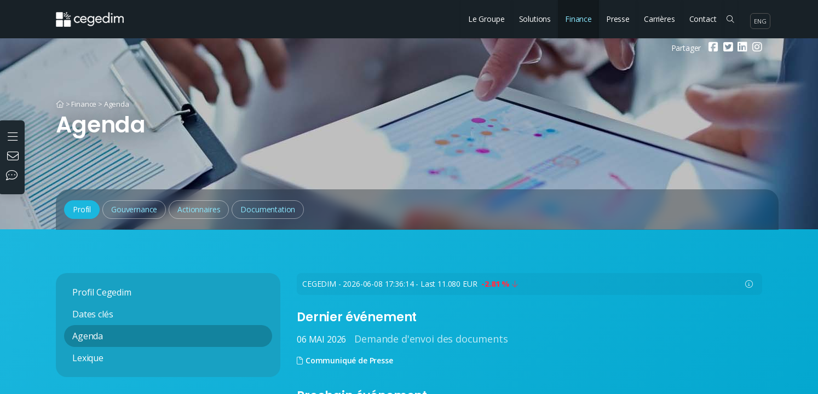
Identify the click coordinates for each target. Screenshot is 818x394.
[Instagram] (756, 48)
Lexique (87, 358)
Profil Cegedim (101, 292)
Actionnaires (198, 209)
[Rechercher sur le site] (730, 19)
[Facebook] (712, 48)
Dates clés (92, 314)
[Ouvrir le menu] (14, 135)
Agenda (116, 104)
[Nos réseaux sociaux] (14, 176)
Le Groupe (486, 19)
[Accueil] (60, 104)
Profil (82, 209)
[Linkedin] (741, 48)
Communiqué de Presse (345, 360)
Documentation (267, 209)
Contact (703, 19)
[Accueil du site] (98, 13)
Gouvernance (134, 209)
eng (760, 21)
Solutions (535, 19)
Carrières (659, 19)
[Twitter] (727, 48)
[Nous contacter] (14, 157)
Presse (618, 19)
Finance (578, 19)
